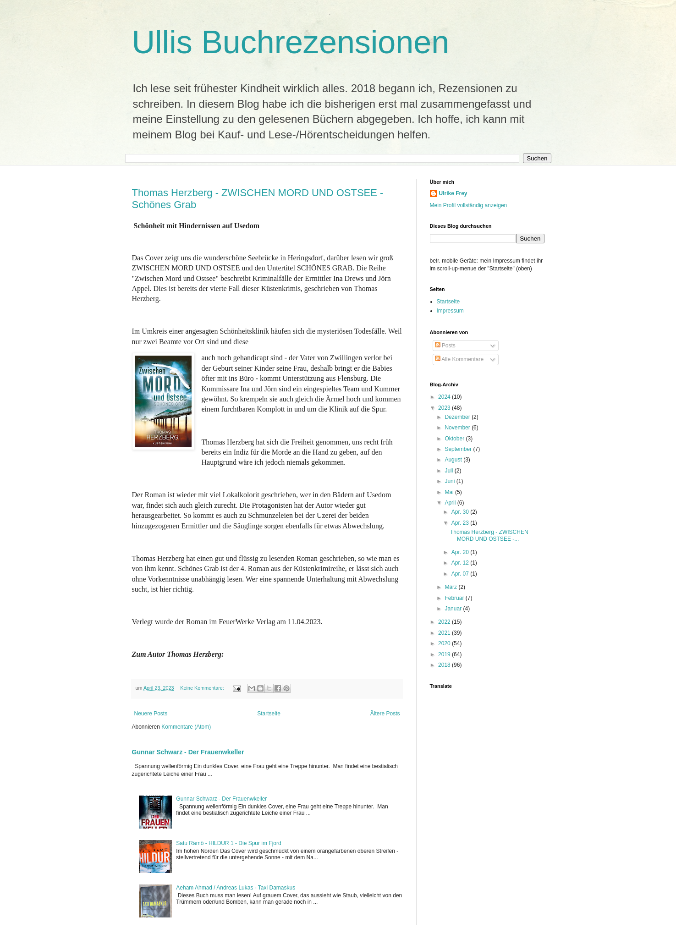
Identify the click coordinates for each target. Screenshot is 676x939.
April (451, 503)
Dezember (458, 417)
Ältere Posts (385, 713)
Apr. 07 (460, 574)
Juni (450, 481)
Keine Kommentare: (202, 688)
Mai (450, 492)
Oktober (455, 438)
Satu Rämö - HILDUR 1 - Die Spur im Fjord (228, 843)
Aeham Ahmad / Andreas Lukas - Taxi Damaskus (235, 887)
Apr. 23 (460, 523)
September (459, 449)
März (451, 587)
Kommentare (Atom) (186, 727)
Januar (454, 608)
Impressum (450, 311)
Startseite (268, 713)
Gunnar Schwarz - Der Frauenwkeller (188, 752)
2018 (445, 665)
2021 (445, 633)
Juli (449, 470)
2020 (445, 643)
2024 (445, 397)
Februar (455, 598)
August (454, 459)
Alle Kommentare (459, 359)
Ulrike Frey (453, 193)
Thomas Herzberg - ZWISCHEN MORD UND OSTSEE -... (489, 535)
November (458, 427)
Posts (445, 345)
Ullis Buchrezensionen (291, 42)
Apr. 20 (460, 552)
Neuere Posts (151, 713)
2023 (445, 408)
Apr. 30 (460, 512)
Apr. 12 (460, 563)
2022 (445, 622)
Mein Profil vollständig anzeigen (468, 205)
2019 (445, 654)
